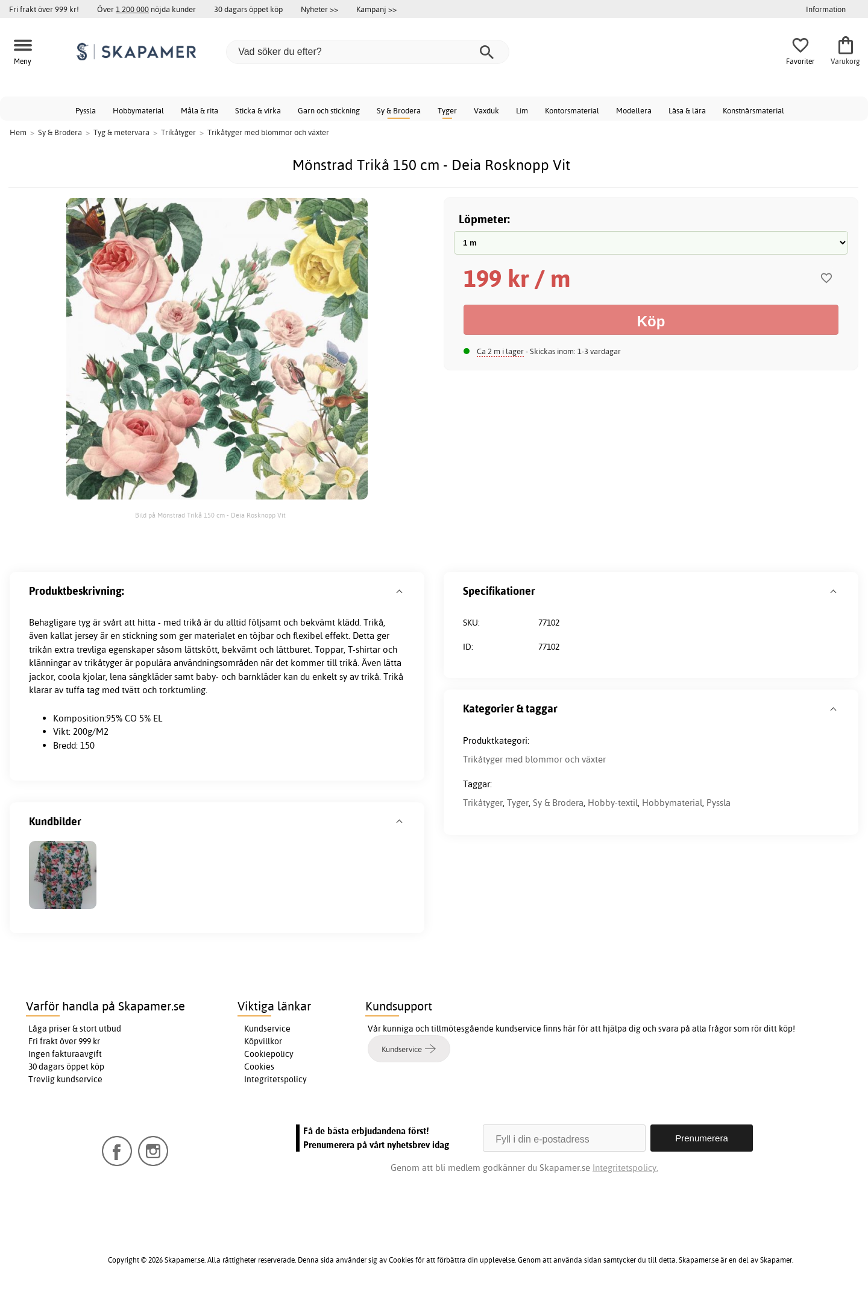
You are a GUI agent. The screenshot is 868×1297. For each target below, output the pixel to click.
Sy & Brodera (399, 110)
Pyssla (85, 110)
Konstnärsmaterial (753, 110)
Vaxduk (486, 110)
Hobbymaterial (138, 110)
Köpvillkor (263, 1041)
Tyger (447, 110)
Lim (522, 110)
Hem (18, 132)
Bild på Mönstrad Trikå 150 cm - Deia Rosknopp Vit (211, 515)
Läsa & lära (687, 110)
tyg (84, 622)
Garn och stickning (329, 110)
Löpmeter (483, 218)
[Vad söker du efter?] (367, 52)
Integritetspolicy (275, 1079)
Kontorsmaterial (572, 110)
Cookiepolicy (269, 1053)
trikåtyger (103, 662)
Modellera (634, 110)
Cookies (259, 1066)
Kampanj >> (376, 9)
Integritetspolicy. (625, 1167)
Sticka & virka (258, 110)
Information (826, 9)
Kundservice (267, 1028)
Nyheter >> (319, 9)
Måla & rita (199, 110)
